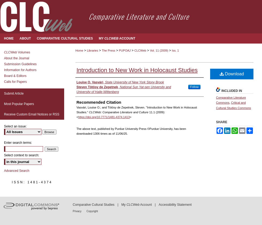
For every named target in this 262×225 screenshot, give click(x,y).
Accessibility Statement (175, 205)
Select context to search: (21, 155)
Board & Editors (15, 76)
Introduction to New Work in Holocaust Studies (137, 70)
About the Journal (16, 58)
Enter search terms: (18, 143)
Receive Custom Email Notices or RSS (31, 114)
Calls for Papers (15, 82)
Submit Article (14, 93)
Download (232, 74)
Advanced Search (16, 171)
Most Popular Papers (19, 104)
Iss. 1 (175, 50)
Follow (194, 86)
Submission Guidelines (20, 64)
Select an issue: (15, 126)
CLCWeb (140, 50)
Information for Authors (20, 70)
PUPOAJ (125, 50)
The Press (108, 50)
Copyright (92, 211)
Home (79, 50)
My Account (136, 205)
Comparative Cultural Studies (93, 205)
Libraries (92, 50)
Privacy (77, 211)
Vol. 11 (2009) (159, 50)
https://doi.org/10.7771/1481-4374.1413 (104, 117)
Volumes (17, 52)
